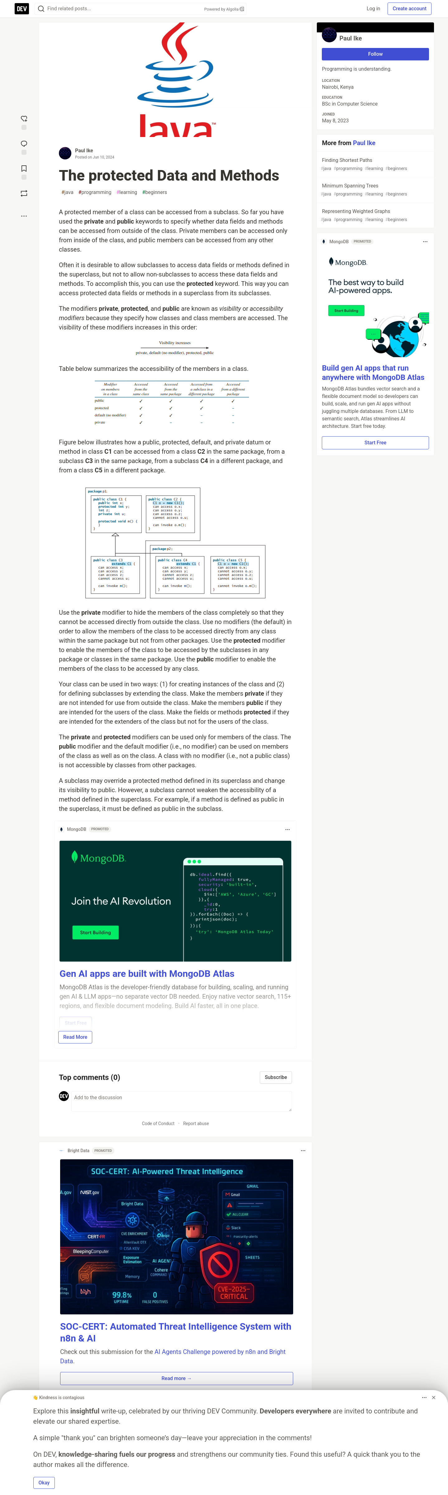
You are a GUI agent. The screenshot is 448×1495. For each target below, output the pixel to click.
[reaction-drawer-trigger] (24, 122)
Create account (410, 9)
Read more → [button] (177, 1378)
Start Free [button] (375, 443)
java (67, 192)
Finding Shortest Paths (375, 164)
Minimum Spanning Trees (375, 190)
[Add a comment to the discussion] (182, 1101)
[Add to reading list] (24, 172)
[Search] (41, 9)
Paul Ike (84, 151)
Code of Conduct (158, 1123)
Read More (75, 1037)
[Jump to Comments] (24, 147)
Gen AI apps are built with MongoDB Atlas (147, 973)
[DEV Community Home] (22, 8)
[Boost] (24, 193)
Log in (373, 9)
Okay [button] (44, 1483)
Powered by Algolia (224, 9)
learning (126, 192)
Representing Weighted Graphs (375, 215)
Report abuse (196, 1123)
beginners (154, 192)
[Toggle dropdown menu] (288, 830)
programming (95, 192)
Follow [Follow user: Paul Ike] (375, 54)
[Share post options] (24, 216)
